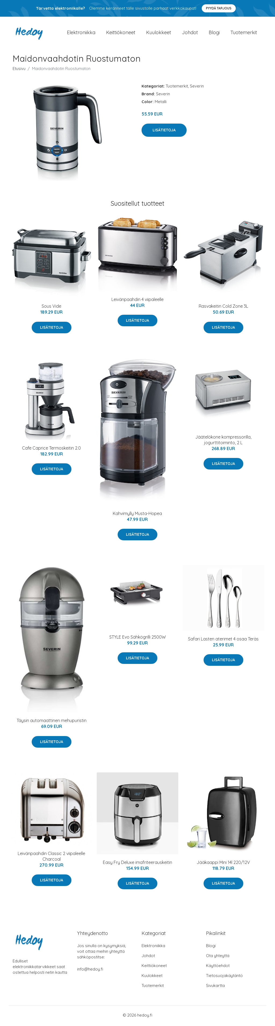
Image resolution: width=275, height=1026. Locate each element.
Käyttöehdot (218, 967)
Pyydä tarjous (218, 8)
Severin (197, 87)
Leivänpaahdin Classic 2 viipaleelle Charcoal (51, 857)
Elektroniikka (81, 33)
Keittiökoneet (120, 33)
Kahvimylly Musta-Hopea (137, 515)
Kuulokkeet (158, 33)
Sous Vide (51, 308)
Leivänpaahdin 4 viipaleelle (137, 301)
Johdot (190, 33)
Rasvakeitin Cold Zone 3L (223, 308)
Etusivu (19, 70)
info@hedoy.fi (90, 970)
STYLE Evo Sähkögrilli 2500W (137, 638)
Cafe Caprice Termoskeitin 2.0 (51, 449)
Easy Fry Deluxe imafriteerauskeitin (137, 864)
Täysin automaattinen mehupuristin (51, 722)
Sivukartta (215, 987)
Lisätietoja (164, 131)
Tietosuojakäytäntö (224, 977)
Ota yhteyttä (217, 957)
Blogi (214, 33)
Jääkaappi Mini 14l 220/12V (223, 864)
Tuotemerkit (243, 33)
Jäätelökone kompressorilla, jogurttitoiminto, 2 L (223, 441)
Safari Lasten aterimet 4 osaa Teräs (223, 640)
